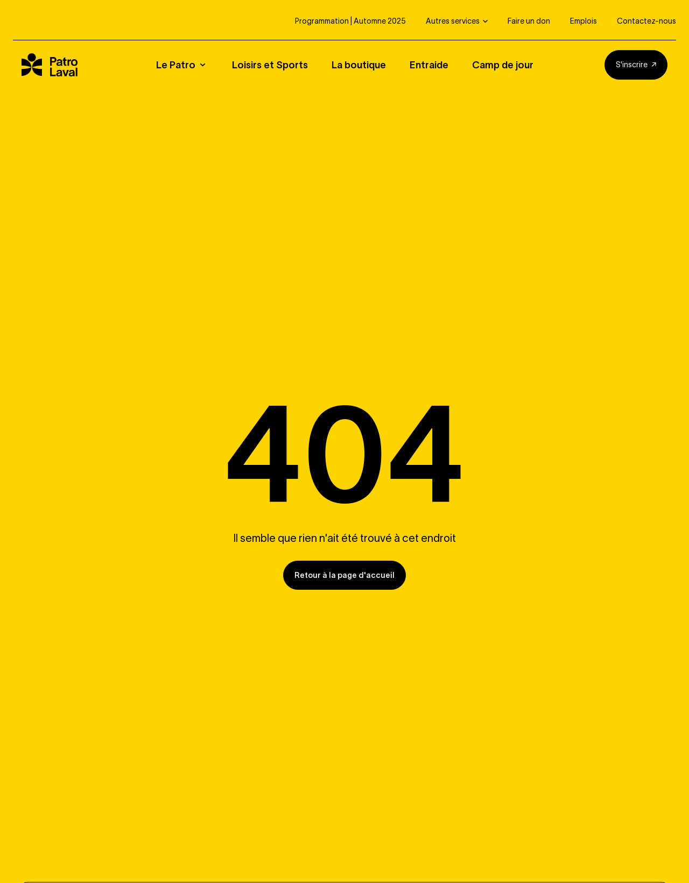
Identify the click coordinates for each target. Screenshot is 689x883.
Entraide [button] (429, 65)
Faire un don (529, 21)
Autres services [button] (453, 21)
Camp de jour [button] (502, 65)
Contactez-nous (646, 21)
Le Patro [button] (175, 65)
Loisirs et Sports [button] (270, 65)
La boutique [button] (359, 65)
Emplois (583, 21)
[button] (187, 65)
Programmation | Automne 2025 (350, 21)
